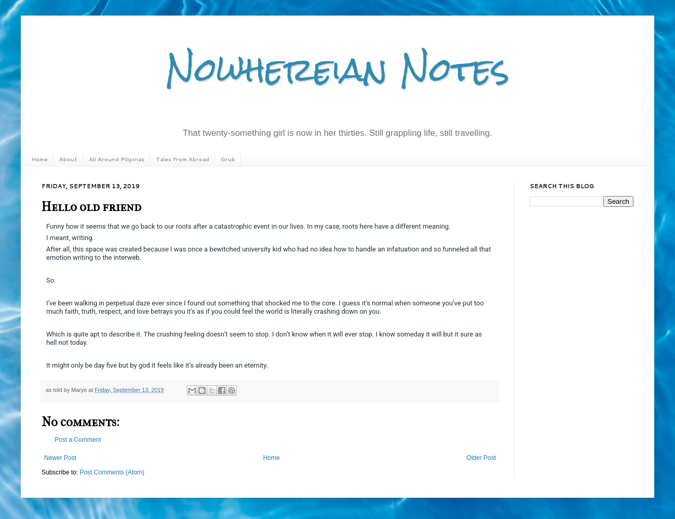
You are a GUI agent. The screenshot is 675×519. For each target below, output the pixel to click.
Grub (228, 159)
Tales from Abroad (182, 159)
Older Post (481, 457)
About (68, 159)
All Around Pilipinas (116, 159)
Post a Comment (78, 439)
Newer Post (60, 457)
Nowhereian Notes (337, 69)
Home (39, 159)
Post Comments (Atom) (111, 472)
